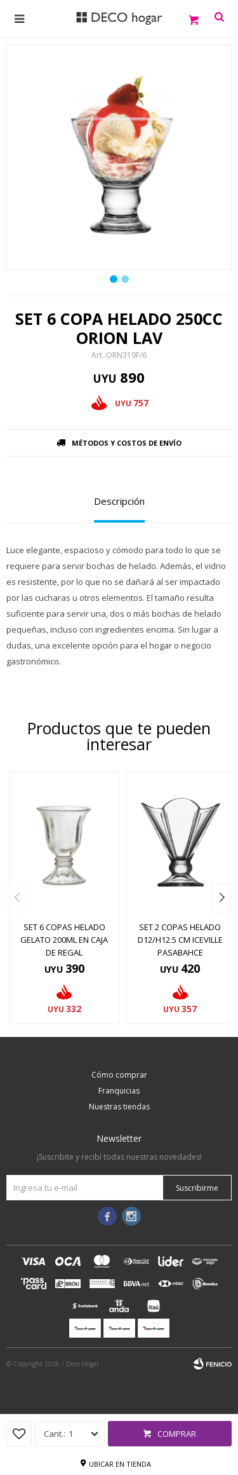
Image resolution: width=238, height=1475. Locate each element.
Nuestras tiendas (119, 1106)
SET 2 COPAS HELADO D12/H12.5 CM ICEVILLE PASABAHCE (180, 939)
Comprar (176, 1433)
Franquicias (119, 1090)
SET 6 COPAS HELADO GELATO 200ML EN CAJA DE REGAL (64, 939)
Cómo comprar (119, 1074)
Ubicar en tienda (120, 1464)
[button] (221, 898)
